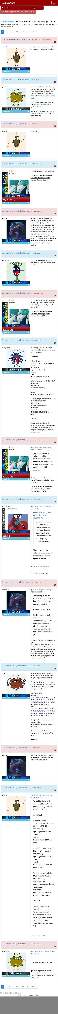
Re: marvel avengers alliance (14, 79)
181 (27, 32)
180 (22, 32)
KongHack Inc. (22, 995)
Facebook (19, 8)
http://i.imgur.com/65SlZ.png (40, 566)
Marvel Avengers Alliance (34, 8)
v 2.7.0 (33, 995)
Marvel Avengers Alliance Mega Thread (18, 39)
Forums (9, 8)
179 (17, 32)
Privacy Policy (4, 993)
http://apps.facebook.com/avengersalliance (43, 47)
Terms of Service (15, 993)
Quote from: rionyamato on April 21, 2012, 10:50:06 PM (42, 515)
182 (32, 32)
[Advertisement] (18, 16)
